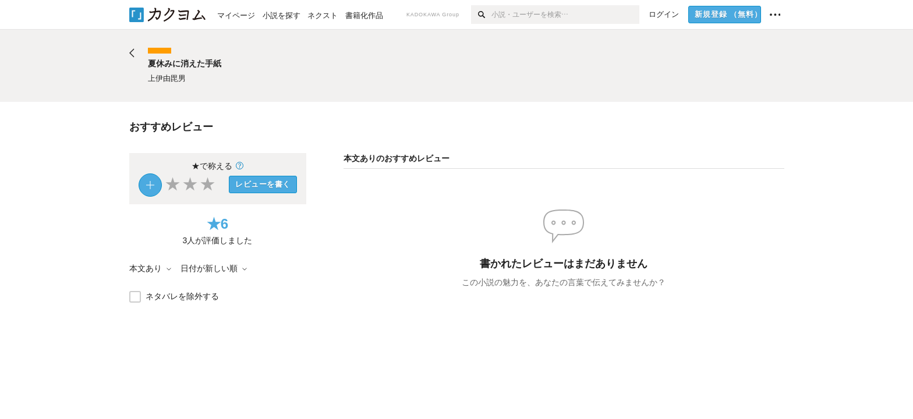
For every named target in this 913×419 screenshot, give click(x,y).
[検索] (481, 14)
